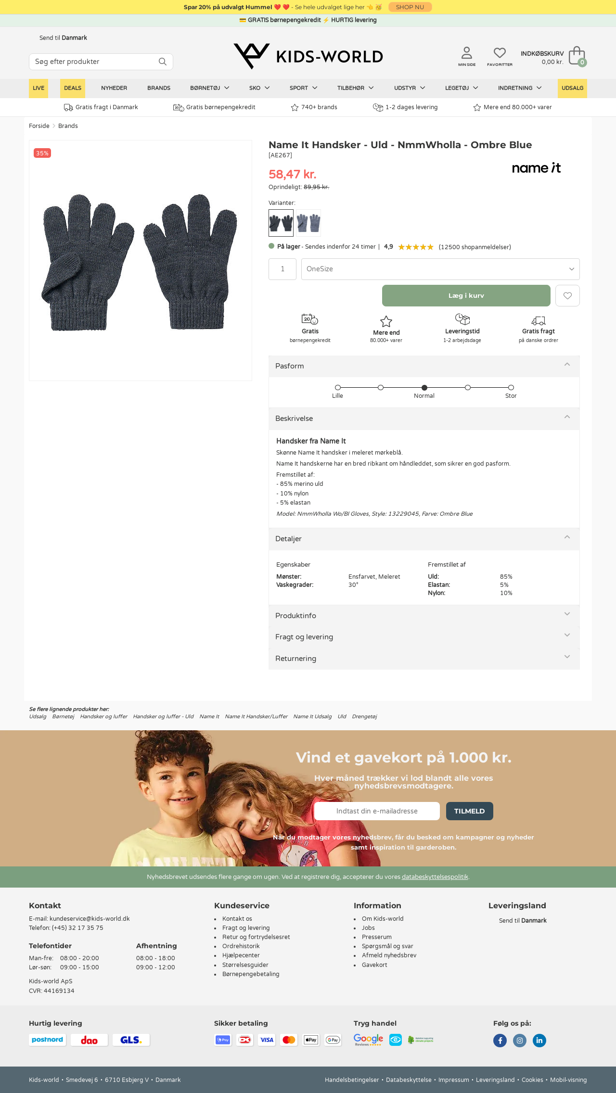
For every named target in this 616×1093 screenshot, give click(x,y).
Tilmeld (469, 811)
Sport (304, 88)
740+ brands (314, 107)
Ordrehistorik (241, 946)
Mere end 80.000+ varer (512, 107)
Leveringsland (495, 1080)
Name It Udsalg (312, 716)
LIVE (38, 88)
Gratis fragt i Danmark (101, 107)
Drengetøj (364, 716)
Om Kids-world (383, 918)
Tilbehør (355, 88)
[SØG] (163, 62)
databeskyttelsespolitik (435, 877)
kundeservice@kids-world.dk (90, 918)
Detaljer (288, 538)
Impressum (453, 1080)
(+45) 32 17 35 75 (77, 928)
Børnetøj (210, 88)
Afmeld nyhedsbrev (389, 955)
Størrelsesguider (245, 965)
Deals (72, 88)
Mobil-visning (568, 1080)
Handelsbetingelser (352, 1080)
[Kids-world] (308, 56)
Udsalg (572, 88)
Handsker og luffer (103, 716)
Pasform (289, 366)
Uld (341, 716)
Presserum (377, 937)
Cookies (532, 1080)
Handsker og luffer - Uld (163, 716)
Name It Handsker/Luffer (256, 716)
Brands (158, 88)
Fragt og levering (304, 637)
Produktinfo (295, 615)
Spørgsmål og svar (387, 946)
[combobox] (440, 269)
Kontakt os (237, 918)
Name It (209, 716)
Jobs (368, 928)
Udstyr (409, 88)
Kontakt (45, 905)
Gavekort (374, 965)
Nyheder (114, 88)
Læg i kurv (466, 295)
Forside (39, 126)
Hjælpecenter (241, 955)
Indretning (520, 88)
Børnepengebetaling (251, 974)
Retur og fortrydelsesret (256, 937)
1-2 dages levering (405, 107)
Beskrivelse (294, 418)
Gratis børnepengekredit (214, 108)
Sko (259, 88)
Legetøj (461, 88)
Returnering (295, 658)
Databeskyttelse (409, 1080)
